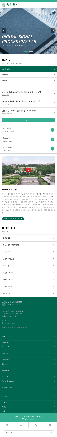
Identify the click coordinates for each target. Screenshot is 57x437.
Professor (5, 360)
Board (4, 80)
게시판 (4, 411)
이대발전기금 (7, 286)
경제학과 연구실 (8, 259)
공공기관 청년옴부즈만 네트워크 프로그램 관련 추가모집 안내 (22, 92)
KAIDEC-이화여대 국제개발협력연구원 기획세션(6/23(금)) (21, 101)
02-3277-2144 (8, 321)
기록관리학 (6, 252)
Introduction (7, 336)
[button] (4, 30)
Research (5, 370)
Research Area (6, 377)
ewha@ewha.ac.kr (10, 323)
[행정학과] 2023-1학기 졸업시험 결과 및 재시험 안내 (19, 111)
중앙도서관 (6, 293)
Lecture (5, 74)
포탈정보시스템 (8, 272)
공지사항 (4, 403)
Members (5, 353)
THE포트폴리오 (8, 279)
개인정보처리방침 (7, 327)
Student (5, 364)
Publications (6, 69)
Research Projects (8, 381)
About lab (5, 343)
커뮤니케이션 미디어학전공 (12, 245)
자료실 (4, 407)
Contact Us (5, 347)
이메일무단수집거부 (21, 327)
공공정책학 (6, 238)
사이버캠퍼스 (7, 265)
